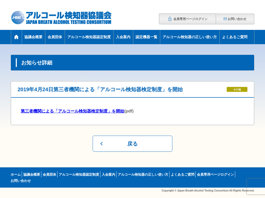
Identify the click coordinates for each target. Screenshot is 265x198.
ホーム (16, 174)
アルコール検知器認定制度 (89, 37)
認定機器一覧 (146, 37)
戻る (132, 144)
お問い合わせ (235, 19)
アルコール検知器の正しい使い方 (190, 37)
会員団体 (55, 37)
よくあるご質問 (234, 37)
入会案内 (123, 37)
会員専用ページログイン (187, 19)
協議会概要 (33, 37)
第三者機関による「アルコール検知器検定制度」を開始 (72, 111)
